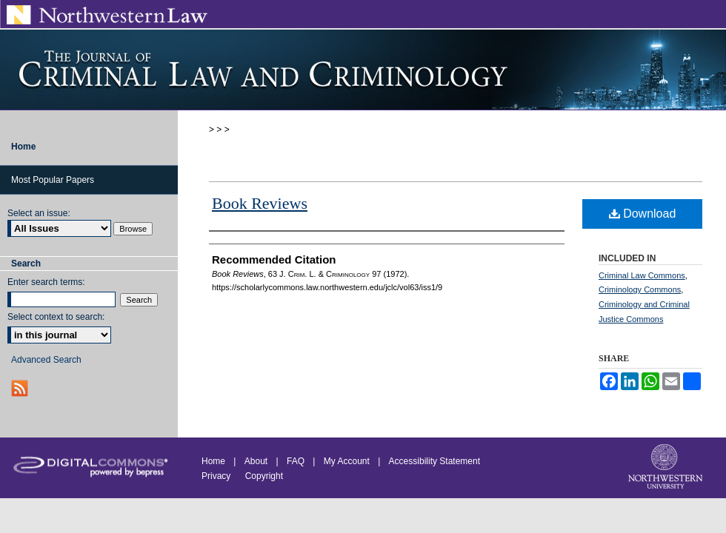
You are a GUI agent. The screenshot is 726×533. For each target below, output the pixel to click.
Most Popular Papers (52, 180)
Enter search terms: (46, 282)
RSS (21, 388)
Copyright (264, 476)
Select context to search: (55, 317)
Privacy (217, 476)
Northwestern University (666, 468)
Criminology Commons (640, 289)
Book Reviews (259, 203)
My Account (347, 461)
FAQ (295, 461)
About (255, 461)
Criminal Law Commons (642, 275)
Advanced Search (46, 360)
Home (213, 461)
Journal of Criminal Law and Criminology (363, 70)
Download (642, 213)
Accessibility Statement (434, 461)
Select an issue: (38, 213)
